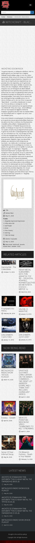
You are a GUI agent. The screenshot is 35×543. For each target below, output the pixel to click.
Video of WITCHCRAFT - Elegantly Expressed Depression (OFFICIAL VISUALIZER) (17, 46)
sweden (14, 246)
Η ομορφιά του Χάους (7, 309)
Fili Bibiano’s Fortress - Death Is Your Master (25, 454)
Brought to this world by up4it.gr (17, 534)
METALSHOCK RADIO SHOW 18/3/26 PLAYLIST (7, 373)
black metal (8, 244)
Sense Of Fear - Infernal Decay (7, 453)
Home (3, 17)
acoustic (22, 244)
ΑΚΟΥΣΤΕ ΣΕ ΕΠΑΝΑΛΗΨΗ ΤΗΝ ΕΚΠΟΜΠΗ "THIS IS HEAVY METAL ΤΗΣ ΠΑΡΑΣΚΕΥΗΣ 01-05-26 (17, 510)
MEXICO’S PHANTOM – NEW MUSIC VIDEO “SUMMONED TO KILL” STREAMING (26, 423)
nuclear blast (7, 246)
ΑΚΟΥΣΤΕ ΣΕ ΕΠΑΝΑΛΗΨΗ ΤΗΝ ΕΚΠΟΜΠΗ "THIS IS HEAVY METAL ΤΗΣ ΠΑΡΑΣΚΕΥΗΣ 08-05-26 (17, 479)
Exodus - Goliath (8, 417)
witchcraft (16, 244)
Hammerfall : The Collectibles (8, 268)
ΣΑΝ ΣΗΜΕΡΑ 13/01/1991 (7, 335)
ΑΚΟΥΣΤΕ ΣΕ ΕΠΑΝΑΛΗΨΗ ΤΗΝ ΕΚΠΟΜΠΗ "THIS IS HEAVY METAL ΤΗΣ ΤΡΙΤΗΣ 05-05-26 (17, 499)
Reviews (9, 17)
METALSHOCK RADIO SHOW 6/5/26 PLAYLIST (15, 489)
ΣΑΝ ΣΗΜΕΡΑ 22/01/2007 (24, 335)
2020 (18, 246)
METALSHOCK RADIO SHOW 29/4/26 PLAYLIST (16, 521)
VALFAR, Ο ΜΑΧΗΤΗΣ (23, 310)
